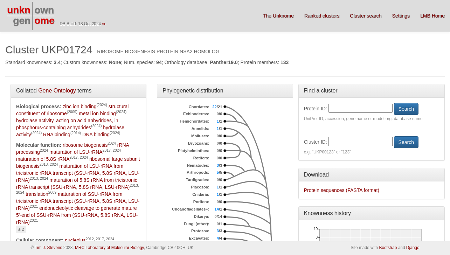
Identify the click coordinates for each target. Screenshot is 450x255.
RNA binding (56, 134)
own (44, 10)
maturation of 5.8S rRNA (43, 159)
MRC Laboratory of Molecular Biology (109, 247)
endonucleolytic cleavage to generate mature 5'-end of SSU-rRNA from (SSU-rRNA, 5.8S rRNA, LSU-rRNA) (77, 215)
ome (44, 20)
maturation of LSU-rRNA (76, 152)
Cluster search (365, 16)
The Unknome (278, 16)
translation (37, 194)
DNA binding (96, 134)
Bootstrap (388, 247)
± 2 (21, 229)
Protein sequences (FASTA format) (341, 190)
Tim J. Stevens (48, 247)
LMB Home (432, 16)
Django (413, 247)
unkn (18, 10)
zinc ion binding (80, 106)
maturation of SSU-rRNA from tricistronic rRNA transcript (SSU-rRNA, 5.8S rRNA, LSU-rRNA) (77, 201)
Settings (401, 16)
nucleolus (75, 240)
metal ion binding (97, 113)
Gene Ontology (57, 91)
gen (21, 20)
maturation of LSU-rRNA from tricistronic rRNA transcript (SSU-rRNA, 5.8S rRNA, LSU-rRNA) (77, 173)
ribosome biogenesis (85, 145)
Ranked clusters (321, 16)
